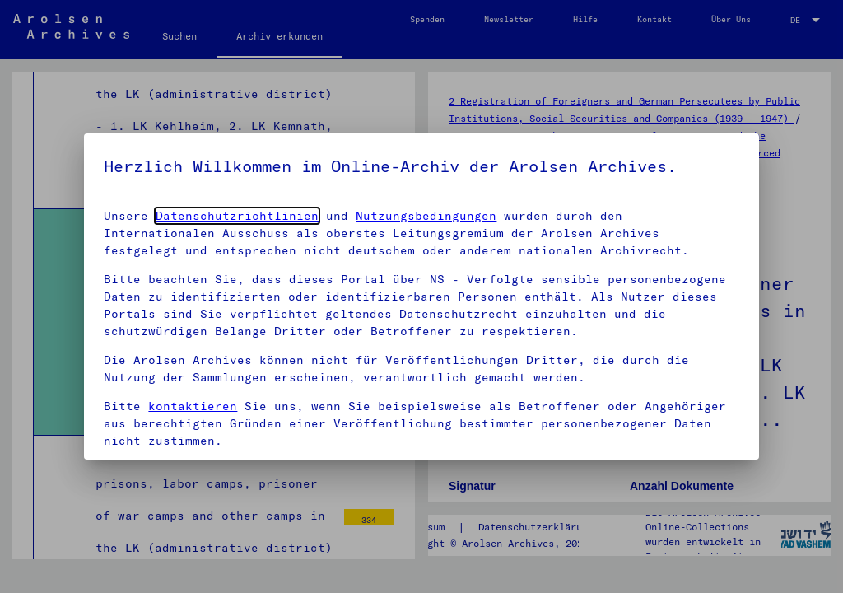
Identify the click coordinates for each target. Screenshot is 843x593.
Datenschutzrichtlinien (237, 215)
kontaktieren (192, 406)
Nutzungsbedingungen (426, 215)
